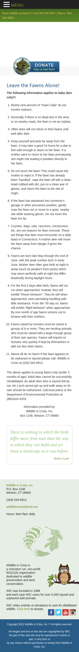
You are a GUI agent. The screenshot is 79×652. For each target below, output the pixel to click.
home (39, 39)
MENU (17, 5)
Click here (23, 609)
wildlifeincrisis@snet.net (22, 506)
